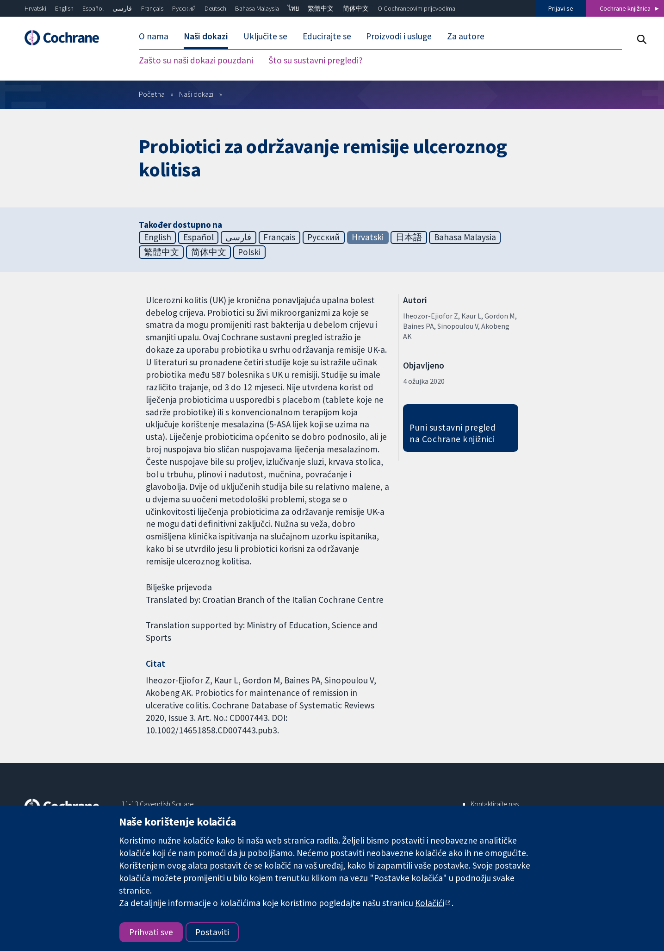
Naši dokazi (206, 36)
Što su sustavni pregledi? (315, 60)
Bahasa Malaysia (257, 8)
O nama (153, 36)
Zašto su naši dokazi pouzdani (196, 60)
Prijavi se (560, 8)
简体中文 (356, 8)
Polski (249, 251)
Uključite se (265, 36)
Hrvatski (35, 8)
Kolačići (429, 902)
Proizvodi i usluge (399, 36)
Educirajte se (327, 36)
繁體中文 (321, 8)
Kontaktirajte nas (495, 803)
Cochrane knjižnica (625, 8)
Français (152, 8)
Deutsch (215, 8)
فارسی (122, 8)
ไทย (293, 8)
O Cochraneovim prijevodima (416, 8)
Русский (184, 8)
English (64, 8)
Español (93, 8)
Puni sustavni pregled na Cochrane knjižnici (453, 433)
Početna (152, 94)
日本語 (409, 237)
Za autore (465, 36)
